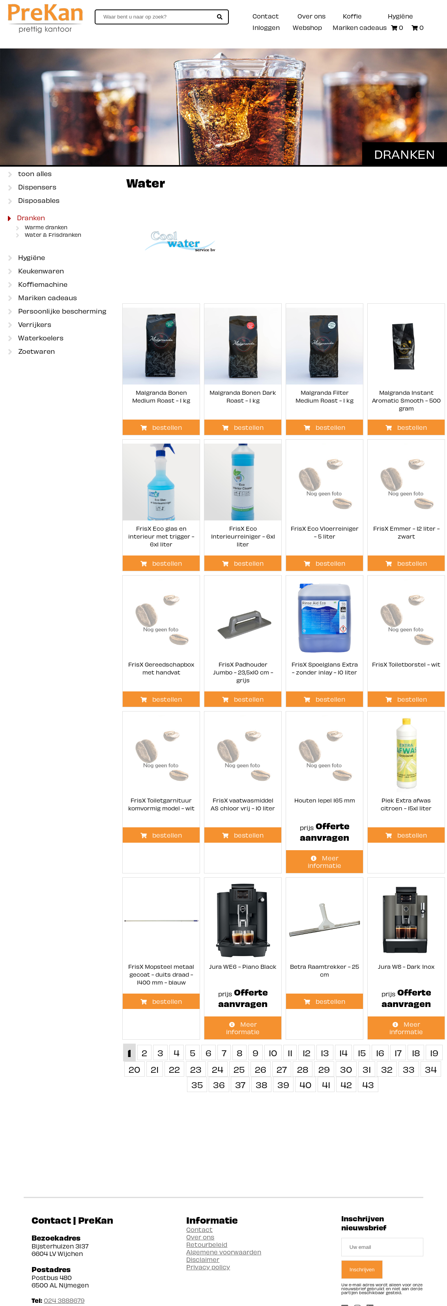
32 (387, 1069)
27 (282, 1069)
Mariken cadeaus (360, 27)
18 (416, 1052)
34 (431, 1069)
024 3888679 (64, 1300)
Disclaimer (202, 1259)
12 (306, 1052)
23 (196, 1069)
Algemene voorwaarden (223, 1252)
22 (174, 1069)
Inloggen (266, 27)
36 (219, 1084)
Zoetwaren (31, 352)
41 (326, 1084)
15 (362, 1052)
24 (217, 1069)
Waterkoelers (36, 338)
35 (197, 1084)
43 (368, 1084)
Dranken (26, 218)
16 (380, 1052)
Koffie (352, 16)
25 (239, 1069)
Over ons (311, 16)
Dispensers (32, 187)
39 (283, 1084)
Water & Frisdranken (48, 235)
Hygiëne (400, 16)
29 (324, 1069)
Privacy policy (208, 1267)
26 (260, 1069)
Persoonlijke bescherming (57, 311)
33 (409, 1069)
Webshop (307, 27)
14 (343, 1052)
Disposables (34, 201)
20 (134, 1069)
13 (325, 1052)
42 (346, 1084)
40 (305, 1084)
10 (273, 1052)
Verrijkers (29, 325)
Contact (265, 16)
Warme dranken (41, 227)
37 (240, 1084)
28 (302, 1069)
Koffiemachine (37, 285)
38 (261, 1084)
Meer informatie (324, 861)
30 (346, 1069)
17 (398, 1052)
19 (434, 1052)
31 (367, 1069)
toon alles (30, 174)
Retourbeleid (206, 1244)
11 (290, 1052)
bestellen (161, 427)
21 (155, 1069)
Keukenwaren (36, 271)
